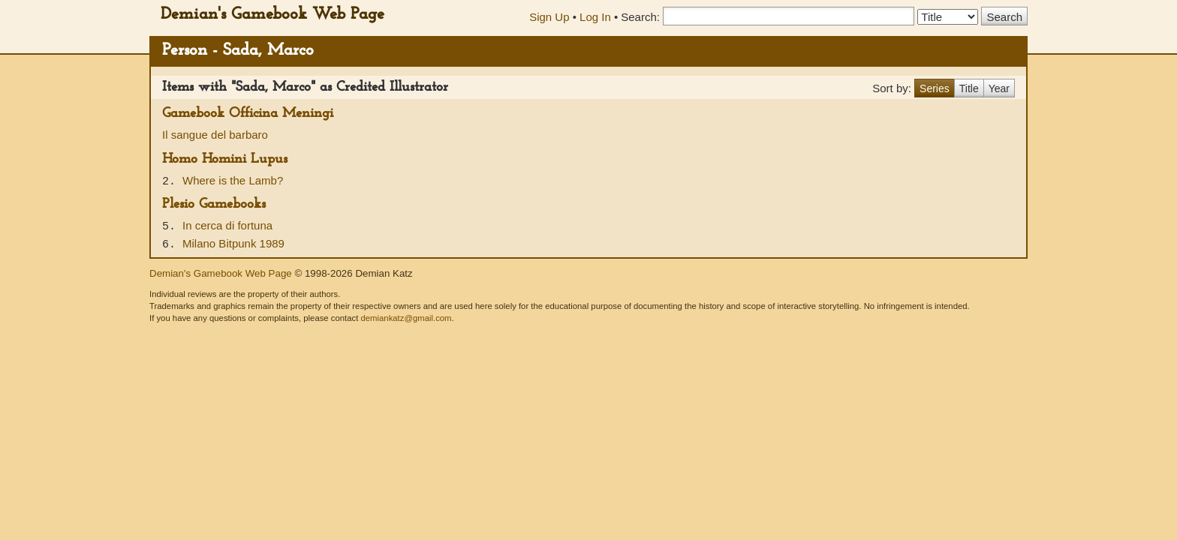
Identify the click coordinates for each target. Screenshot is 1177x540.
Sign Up (549, 16)
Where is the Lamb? (232, 180)
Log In (595, 16)
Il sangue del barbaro (215, 134)
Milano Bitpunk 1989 (233, 243)
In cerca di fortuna (227, 225)
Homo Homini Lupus (224, 159)
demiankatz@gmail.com (405, 318)
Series (935, 88)
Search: (640, 16)
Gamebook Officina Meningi (247, 113)
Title (969, 88)
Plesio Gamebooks (214, 204)
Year (999, 88)
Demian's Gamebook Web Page (272, 14)
